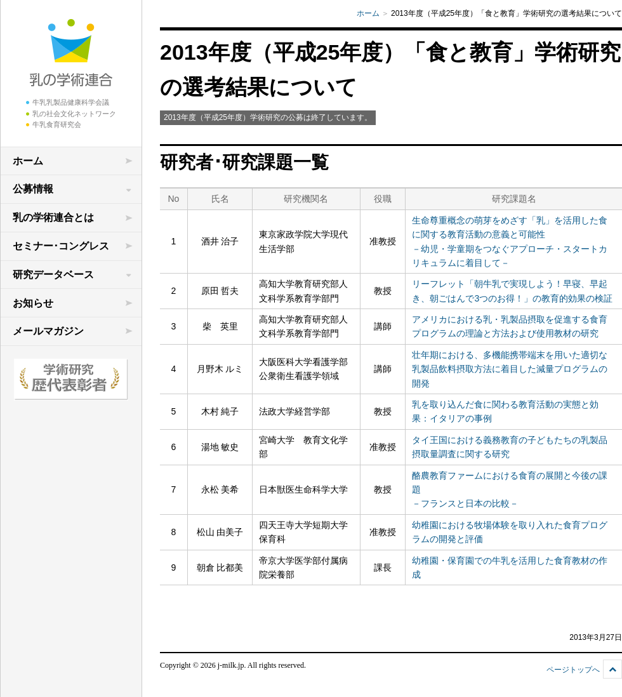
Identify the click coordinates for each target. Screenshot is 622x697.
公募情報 (33, 188)
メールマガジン (48, 331)
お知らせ (33, 303)
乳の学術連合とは (53, 217)
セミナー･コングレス (61, 246)
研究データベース (53, 274)
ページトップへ (573, 669)
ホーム (28, 161)
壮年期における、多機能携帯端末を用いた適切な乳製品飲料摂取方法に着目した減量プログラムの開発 (509, 369)
